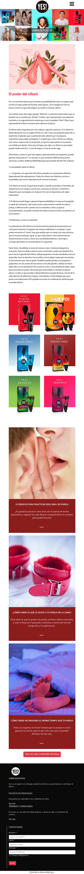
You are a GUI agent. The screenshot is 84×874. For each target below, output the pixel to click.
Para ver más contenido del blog (42, 754)
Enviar (12, 863)
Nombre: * (13, 833)
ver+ (42, 527)
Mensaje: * (13, 848)
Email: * (12, 840)
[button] (72, 5)
